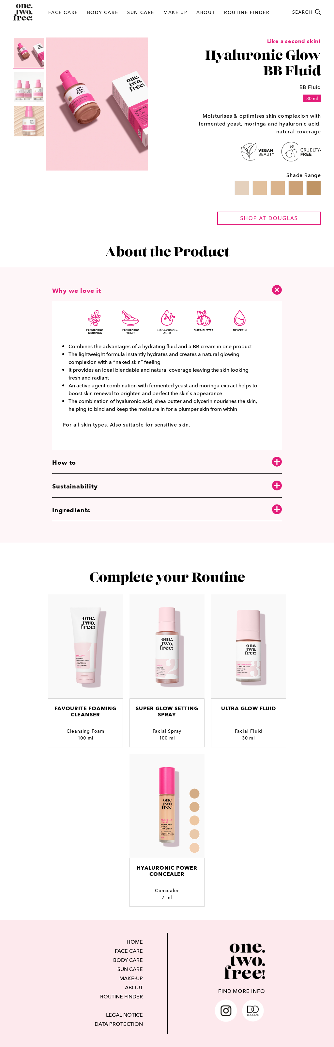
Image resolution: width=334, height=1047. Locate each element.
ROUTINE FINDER (246, 12)
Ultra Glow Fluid (248, 708)
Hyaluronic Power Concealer (167, 871)
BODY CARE (102, 12)
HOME (135, 941)
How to (166, 462)
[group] (28, 52)
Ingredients (166, 509)
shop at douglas (269, 218)
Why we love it (166, 289)
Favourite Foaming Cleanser (85, 711)
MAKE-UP (175, 12)
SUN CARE (140, 12)
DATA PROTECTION (119, 1024)
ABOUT (205, 12)
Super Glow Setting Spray (167, 711)
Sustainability (166, 486)
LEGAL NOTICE (124, 1014)
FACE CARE (63, 12)
